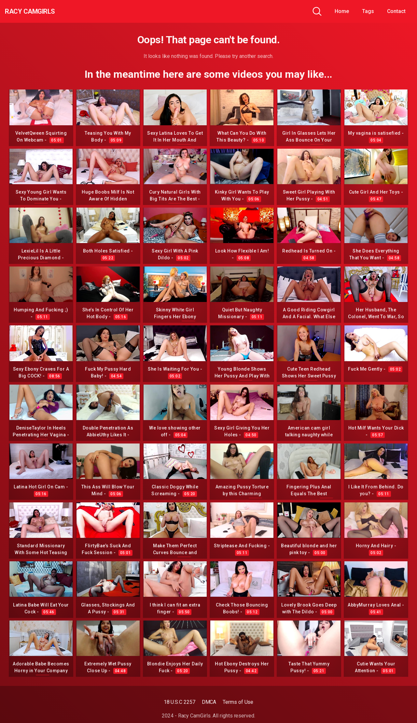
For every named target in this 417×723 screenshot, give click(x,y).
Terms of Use (238, 702)
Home (342, 11)
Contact (396, 11)
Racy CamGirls (40, 11)
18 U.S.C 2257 (179, 702)
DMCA (209, 702)
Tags (368, 11)
